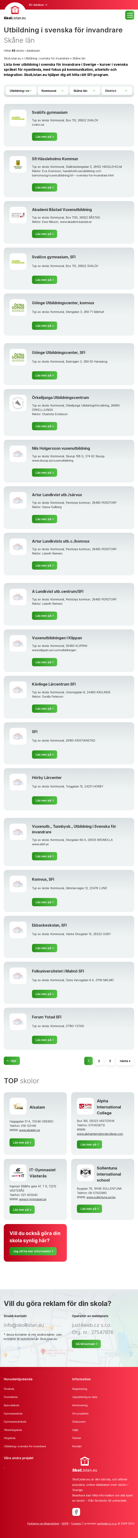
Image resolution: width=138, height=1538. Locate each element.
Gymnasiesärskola (15, 1421)
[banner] (15, 11)
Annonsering (80, 1405)
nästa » (125, 1061)
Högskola (9, 1438)
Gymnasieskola (13, 1413)
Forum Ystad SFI (46, 1017)
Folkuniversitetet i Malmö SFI (58, 971)
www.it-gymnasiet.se (32, 1199)
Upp (13, 1061)
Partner (76, 1438)
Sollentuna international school (109, 1174)
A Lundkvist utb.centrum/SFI (57, 591)
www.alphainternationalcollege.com (100, 1134)
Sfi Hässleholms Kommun (55, 159)
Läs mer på (43, 136)
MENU (129, 15)
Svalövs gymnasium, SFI (53, 257)
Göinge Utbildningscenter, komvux (63, 303)
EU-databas (36, 4)
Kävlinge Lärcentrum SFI (54, 684)
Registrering (79, 1389)
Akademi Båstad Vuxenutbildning (62, 209)
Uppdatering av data (84, 1397)
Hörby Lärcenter (47, 777)
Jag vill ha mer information (32, 1251)
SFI (34, 731)
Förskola (9, 1389)
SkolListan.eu (12, 58)
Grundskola (11, 1397)
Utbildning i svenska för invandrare (46, 58)
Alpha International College (109, 1106)
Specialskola (11, 1405)
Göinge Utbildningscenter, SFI (58, 352)
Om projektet (80, 1413)
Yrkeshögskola (13, 1430)
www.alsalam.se (29, 1130)
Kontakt (77, 1446)
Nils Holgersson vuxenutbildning (61, 448)
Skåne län (78, 58)
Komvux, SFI (43, 879)
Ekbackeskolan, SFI (49, 925)
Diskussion (79, 1421)
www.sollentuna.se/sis (101, 1197)
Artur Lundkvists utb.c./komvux (60, 541)
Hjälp (75, 1430)
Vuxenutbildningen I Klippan (57, 638)
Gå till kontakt (85, 1344)
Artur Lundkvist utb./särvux (57, 495)
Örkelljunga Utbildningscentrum (60, 397)
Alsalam (37, 1107)
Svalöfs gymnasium (50, 112)
